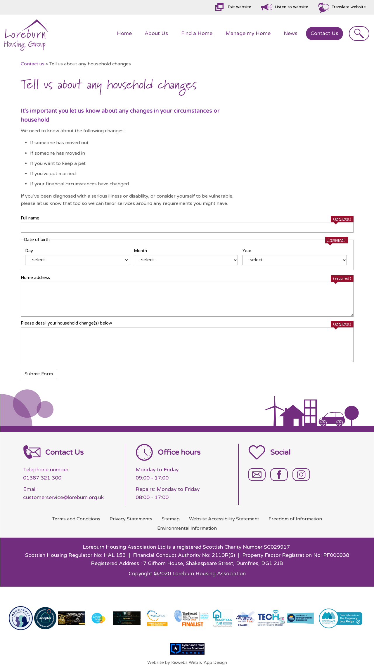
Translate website (349, 7)
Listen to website (291, 7)
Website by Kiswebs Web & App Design (187, 662)
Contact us (32, 64)
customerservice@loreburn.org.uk (63, 497)
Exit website (239, 7)
